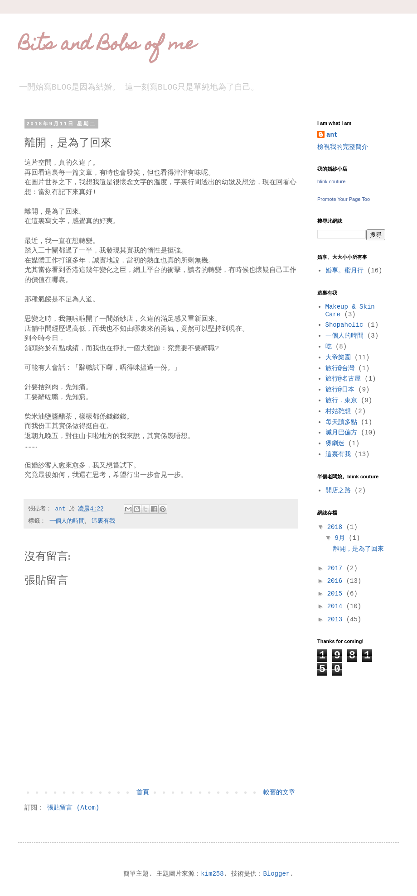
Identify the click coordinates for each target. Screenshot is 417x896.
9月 (342, 538)
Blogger (276, 873)
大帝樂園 (338, 357)
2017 (336, 568)
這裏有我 (103, 521)
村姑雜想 (338, 411)
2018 (336, 527)
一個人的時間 (67, 521)
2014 (336, 606)
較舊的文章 (279, 792)
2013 (336, 619)
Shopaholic (344, 325)
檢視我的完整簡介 (342, 147)
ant (332, 134)
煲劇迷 (334, 443)
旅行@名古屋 (343, 378)
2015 (336, 593)
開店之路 (338, 490)
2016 (336, 581)
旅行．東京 (341, 400)
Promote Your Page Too (343, 199)
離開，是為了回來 (358, 549)
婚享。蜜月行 (344, 270)
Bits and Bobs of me (107, 45)
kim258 (212, 873)
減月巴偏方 (341, 432)
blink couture (331, 181)
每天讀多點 (341, 422)
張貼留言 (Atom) (73, 807)
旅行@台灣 (339, 368)
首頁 (142, 792)
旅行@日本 (339, 389)
